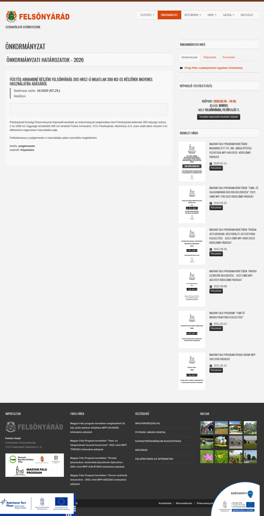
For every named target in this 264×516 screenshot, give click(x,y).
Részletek (216, 168)
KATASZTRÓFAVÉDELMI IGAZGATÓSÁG (158, 441)
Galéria (228, 15)
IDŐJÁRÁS (141, 450)
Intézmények (193, 15)
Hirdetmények (189, 57)
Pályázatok (210, 57)
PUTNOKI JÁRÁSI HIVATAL (150, 432)
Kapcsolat (247, 15)
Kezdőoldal (165, 503)
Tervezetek (228, 57)
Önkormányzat (169, 15)
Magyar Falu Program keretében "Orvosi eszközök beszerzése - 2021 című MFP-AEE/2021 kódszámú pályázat (233, 275)
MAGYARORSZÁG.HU (147, 423)
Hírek (212, 15)
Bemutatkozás (184, 503)
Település (147, 15)
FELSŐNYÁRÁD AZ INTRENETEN (154, 459)
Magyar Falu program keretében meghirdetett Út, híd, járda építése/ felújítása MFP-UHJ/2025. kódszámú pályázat (97, 427)
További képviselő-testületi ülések (218, 116)
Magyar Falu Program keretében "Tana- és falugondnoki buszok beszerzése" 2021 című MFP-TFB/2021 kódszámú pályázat (233, 192)
